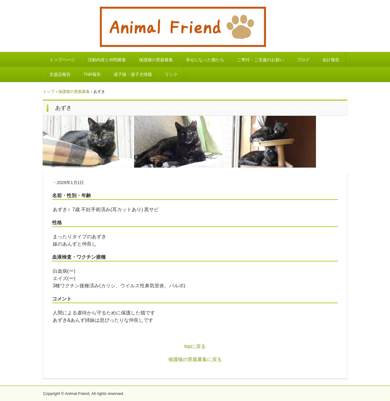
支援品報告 (60, 74)
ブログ (303, 59)
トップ (49, 91)
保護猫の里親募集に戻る (195, 359)
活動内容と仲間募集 (107, 59)
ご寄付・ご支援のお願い (260, 59)
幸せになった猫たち (205, 59)
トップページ (62, 59)
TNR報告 (92, 74)
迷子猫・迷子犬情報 (133, 74)
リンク (171, 74)
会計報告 (330, 59)
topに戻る (195, 346)
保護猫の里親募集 (156, 59)
